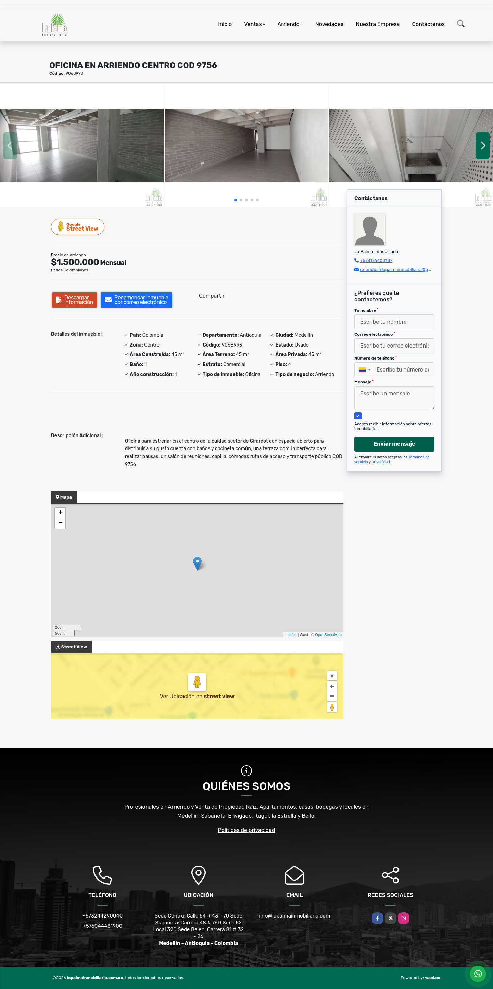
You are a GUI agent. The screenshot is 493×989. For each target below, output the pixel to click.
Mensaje (364, 382)
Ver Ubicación (178, 696)
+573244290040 (102, 916)
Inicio (225, 24)
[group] (82, 145)
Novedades (329, 24)
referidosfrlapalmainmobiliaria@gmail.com (403, 269)
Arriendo (289, 24)
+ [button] (60, 513)
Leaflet (290, 635)
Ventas (253, 24)
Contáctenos (428, 24)
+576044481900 (102, 926)
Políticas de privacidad (246, 830)
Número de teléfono (375, 358)
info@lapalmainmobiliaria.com (294, 916)
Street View (78, 226)
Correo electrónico (374, 334)
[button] (235, 200)
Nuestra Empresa (378, 24)
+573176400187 (376, 260)
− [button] (60, 523)
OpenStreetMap (328, 635)
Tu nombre (366, 310)
